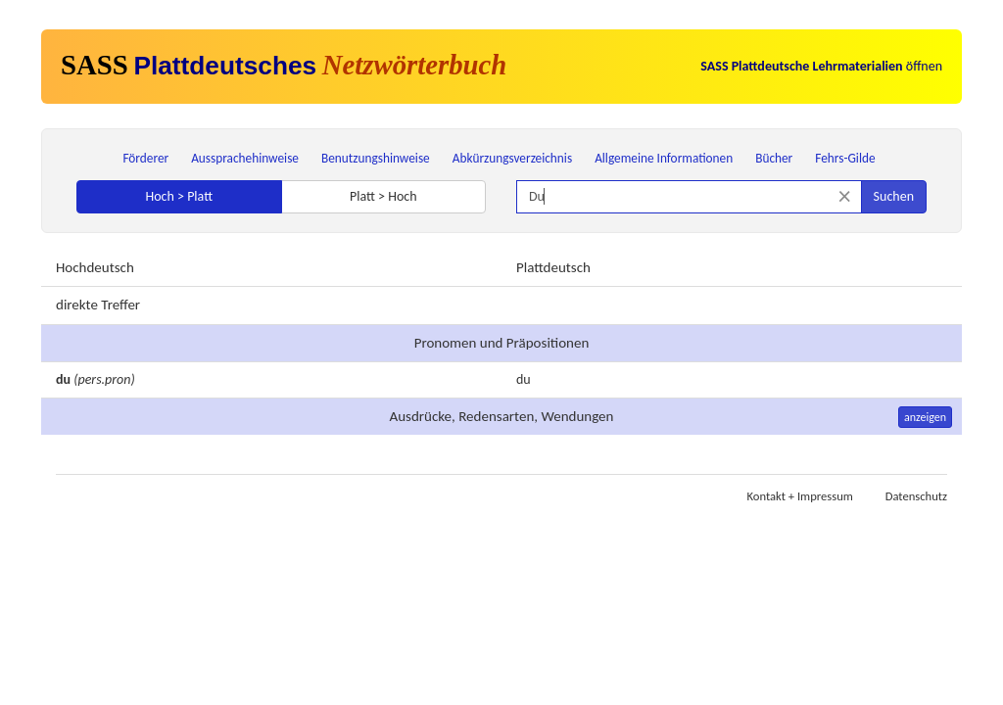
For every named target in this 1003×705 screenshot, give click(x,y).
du (523, 379)
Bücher (773, 158)
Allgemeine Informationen (664, 158)
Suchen (894, 196)
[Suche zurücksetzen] (845, 196)
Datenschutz (916, 496)
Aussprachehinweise (245, 158)
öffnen (821, 66)
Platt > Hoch (383, 196)
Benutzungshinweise (375, 158)
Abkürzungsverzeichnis (512, 158)
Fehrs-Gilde (845, 158)
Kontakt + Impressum (800, 496)
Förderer (145, 158)
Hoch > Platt (179, 196)
